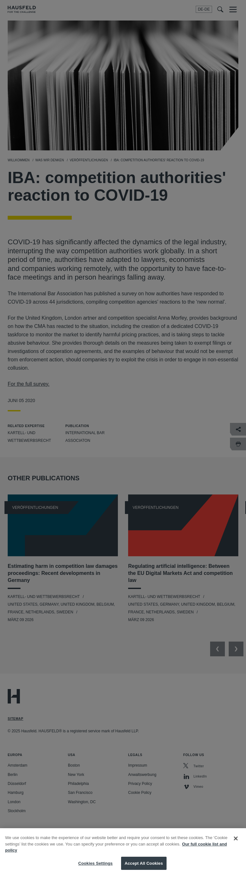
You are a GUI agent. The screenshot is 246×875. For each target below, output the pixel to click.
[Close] (236, 843)
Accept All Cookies (144, 868)
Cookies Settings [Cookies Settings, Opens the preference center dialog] (95, 868)
